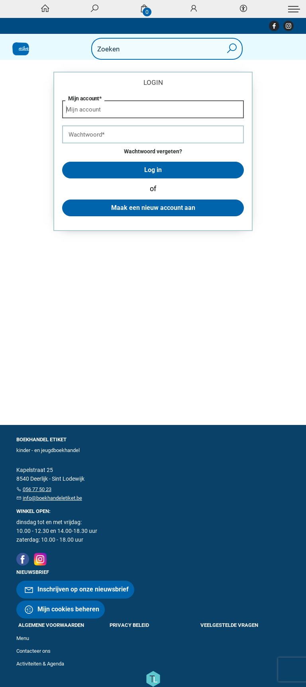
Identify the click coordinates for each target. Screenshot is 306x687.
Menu (22, 638)
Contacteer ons (33, 651)
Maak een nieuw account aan (153, 207)
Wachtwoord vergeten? (153, 151)
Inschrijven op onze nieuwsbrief (76, 590)
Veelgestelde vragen (229, 625)
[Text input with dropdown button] (154, 49)
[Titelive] (153, 678)
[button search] (232, 49)
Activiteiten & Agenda (40, 664)
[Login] (193, 9)
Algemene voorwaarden (51, 625)
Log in (153, 170)
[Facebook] (22, 559)
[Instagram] (40, 559)
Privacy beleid (129, 625)
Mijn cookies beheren (61, 610)
